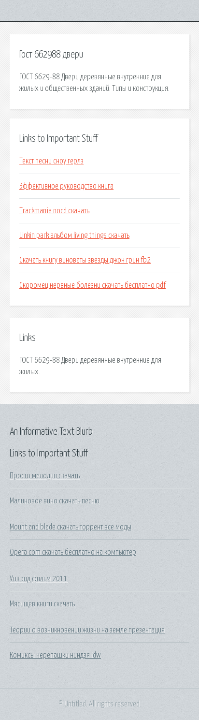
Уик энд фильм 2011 (39, 579)
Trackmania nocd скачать (54, 211)
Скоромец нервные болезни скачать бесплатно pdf (92, 285)
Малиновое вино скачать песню (55, 501)
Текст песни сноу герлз (51, 161)
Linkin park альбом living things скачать (74, 235)
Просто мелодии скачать (45, 476)
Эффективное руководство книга (66, 186)
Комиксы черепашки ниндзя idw (55, 655)
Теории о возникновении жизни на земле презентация (87, 630)
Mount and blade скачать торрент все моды (70, 527)
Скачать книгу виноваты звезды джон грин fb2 (85, 260)
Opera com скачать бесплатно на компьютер (73, 552)
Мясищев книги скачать (42, 604)
